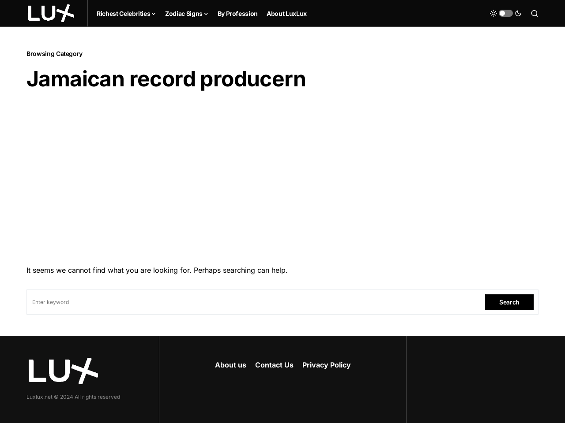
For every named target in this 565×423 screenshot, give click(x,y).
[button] (506, 13)
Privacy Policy (326, 364)
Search (509, 302)
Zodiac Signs (184, 13)
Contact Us (274, 364)
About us (230, 364)
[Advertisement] (282, 175)
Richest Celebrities (123, 13)
